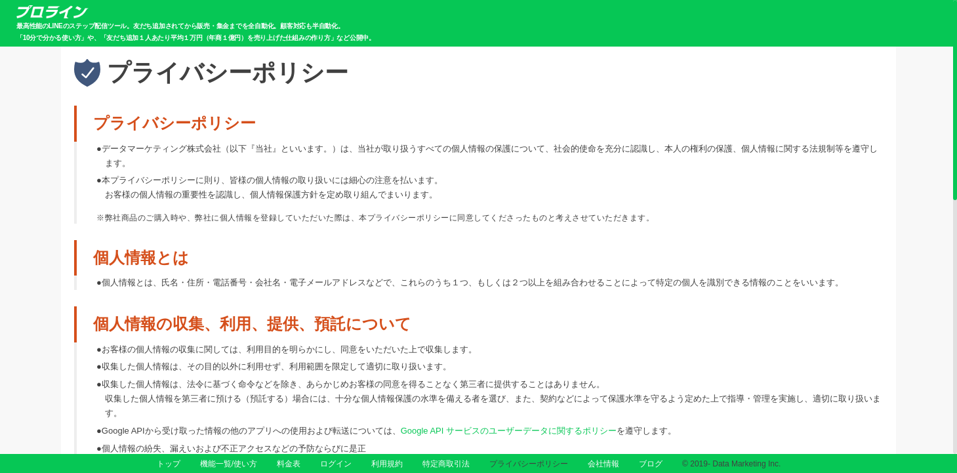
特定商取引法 (446, 463)
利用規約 (387, 463)
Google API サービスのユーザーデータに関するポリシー (509, 431)
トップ (168, 463)
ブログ (650, 463)
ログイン (336, 463)
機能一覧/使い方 (228, 463)
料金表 (288, 463)
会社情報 (603, 463)
